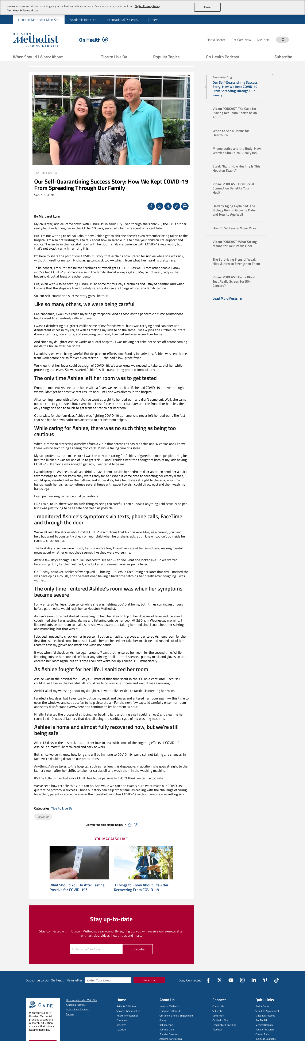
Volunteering (166, 1025)
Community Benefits (170, 1011)
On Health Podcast (222, 56)
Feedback (217, 1029)
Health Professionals (127, 1016)
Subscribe (283, 56)
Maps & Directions (265, 1016)
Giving (162, 1020)
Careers (153, 19)
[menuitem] (39, 19)
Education (121, 1020)
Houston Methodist (169, 1006)
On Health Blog (220, 1020)
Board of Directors (169, 1034)
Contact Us (218, 1006)
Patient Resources (265, 1029)
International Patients (122, 19)
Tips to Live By (114, 56)
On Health (93, 39)
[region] (152, 7)
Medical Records (264, 1025)
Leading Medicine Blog (224, 1025)
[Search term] (283, 39)
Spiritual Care (166, 1029)
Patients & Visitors (126, 1006)
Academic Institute (83, 19)
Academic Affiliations (170, 1039)
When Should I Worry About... (39, 56)
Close (207, 7)
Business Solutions (265, 1039)
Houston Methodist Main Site (38, 19)
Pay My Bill (261, 1020)
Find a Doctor (262, 1006)
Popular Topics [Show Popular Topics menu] (166, 56)
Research (121, 1025)
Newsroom (218, 1016)
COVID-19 (43, 817)
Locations (121, 1029)
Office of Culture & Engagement (176, 1016)
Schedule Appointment (267, 1011)
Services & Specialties (128, 1011)
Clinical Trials (262, 1034)
